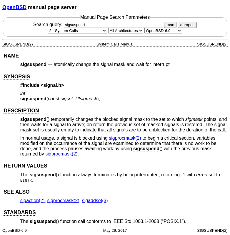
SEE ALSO (16, 192)
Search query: (98, 24)
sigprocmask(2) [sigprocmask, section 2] (125, 138)
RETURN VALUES (25, 166)
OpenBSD (14, 7)
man (170, 25)
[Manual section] (77, 30)
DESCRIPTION (21, 111)
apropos (187, 25)
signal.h (52, 85)
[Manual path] (163, 30)
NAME (11, 56)
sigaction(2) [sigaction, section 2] (32, 200)
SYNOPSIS (17, 77)
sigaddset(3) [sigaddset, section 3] (95, 200)
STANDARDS (20, 212)
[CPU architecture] (125, 30)
